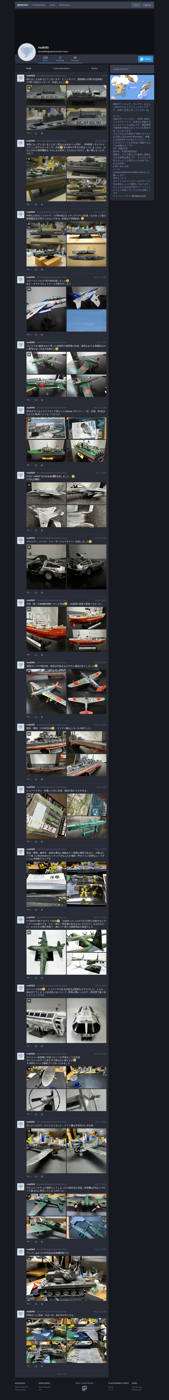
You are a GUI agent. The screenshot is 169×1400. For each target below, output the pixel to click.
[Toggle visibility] (29, 88)
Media (94, 68)
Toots (28, 68)
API (40, 1390)
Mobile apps (64, 5)
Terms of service (21, 1387)
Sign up (148, 5)
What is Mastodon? (84, 1383)
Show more (62, 1374)
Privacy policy (20, 1390)
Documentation (45, 1387)
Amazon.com (138, 196)
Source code (137, 1387)
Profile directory (39, 5)
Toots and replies (61, 68)
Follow (145, 59)
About (52, 5)
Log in (136, 5)
